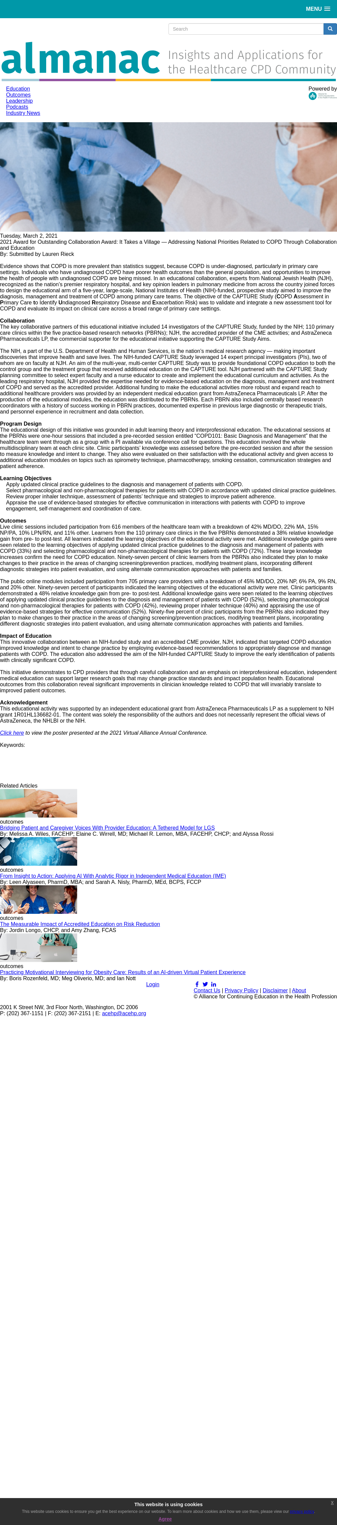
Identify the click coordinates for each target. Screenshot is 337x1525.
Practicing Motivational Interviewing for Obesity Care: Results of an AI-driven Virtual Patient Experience (123, 972)
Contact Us (207, 990)
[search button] (330, 29)
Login (152, 984)
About (299, 990)
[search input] (246, 29)
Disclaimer (275, 990)
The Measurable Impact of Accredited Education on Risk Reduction (80, 924)
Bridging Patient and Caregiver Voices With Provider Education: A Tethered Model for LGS (107, 828)
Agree (165, 1519)
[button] (318, 8)
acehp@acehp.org (124, 1013)
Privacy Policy (241, 990)
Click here (12, 733)
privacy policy (302, 1511)
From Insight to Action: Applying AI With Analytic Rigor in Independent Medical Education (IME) (113, 876)
